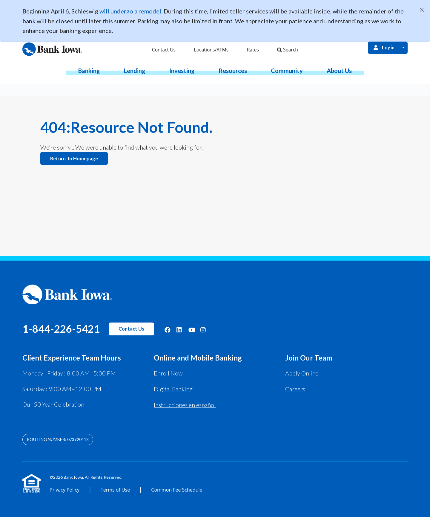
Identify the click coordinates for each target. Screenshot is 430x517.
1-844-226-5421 (61, 328)
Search (287, 49)
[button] (89, 70)
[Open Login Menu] (403, 47)
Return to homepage (74, 158)
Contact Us (131, 329)
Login (383, 47)
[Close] (422, 9)
